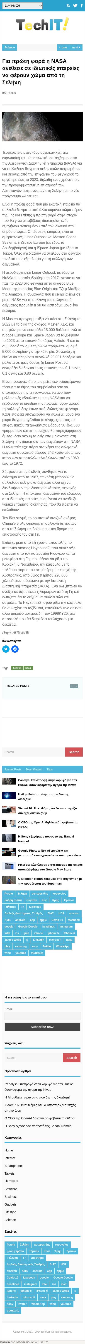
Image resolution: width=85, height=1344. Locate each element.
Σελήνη (17, 668)
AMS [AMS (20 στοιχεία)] (8, 920)
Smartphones (14, 1166)
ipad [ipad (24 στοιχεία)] (26, 933)
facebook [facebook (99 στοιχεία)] (74, 920)
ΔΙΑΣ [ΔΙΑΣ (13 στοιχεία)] (50, 913)
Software (11, 1189)
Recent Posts (13, 769)
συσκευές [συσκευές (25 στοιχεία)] (37, 953)
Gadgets (11, 1204)
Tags (50, 769)
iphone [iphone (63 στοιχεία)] (38, 933)
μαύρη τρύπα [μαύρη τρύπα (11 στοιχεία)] (13, 900)
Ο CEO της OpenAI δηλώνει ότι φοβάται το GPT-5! (40, 1118)
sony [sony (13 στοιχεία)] (35, 946)
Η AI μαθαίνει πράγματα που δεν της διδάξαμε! (37, 1097)
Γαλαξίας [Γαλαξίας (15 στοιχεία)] (10, 906)
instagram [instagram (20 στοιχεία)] (66, 926)
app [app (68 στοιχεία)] (32, 920)
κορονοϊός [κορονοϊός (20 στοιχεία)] (59, 893)
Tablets (10, 1173)
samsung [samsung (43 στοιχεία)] (21, 946)
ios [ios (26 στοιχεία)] (17, 933)
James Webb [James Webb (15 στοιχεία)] (13, 939)
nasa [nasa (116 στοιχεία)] (69, 939)
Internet (10, 1158)
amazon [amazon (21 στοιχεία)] (74, 913)
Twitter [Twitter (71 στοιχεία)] (47, 946)
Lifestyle (10, 1212)
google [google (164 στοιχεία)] (9, 926)
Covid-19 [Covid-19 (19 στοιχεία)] (57, 920)
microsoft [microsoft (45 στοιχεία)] (55, 939)
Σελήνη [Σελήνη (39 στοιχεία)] (22, 893)
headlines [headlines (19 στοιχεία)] (48, 926)
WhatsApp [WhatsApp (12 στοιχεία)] (62, 946)
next (76, 47)
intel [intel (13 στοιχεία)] (7, 933)
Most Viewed (34, 769)
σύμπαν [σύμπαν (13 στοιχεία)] (32, 900)
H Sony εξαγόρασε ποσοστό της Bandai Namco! (38, 1126)
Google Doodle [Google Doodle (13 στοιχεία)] (27, 926)
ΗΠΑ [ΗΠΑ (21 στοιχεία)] (61, 913)
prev (63, 47)
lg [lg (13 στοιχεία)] (27, 939)
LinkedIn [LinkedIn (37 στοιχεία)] (38, 939)
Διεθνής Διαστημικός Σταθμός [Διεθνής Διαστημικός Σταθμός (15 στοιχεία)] (24, 913)
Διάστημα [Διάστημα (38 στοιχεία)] (35, 906)
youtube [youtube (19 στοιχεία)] (20, 953)
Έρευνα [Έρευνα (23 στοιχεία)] (69, 900)
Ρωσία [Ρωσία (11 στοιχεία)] (9, 893)
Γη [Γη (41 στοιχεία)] (22, 906)
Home (9, 1150)
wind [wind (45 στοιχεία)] (8, 953)
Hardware (11, 1181)
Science (10, 47)
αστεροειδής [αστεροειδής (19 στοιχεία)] (40, 893)
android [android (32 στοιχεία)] (20, 920)
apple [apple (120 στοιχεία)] (43, 920)
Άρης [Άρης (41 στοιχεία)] (55, 900)
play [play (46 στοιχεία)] (7, 946)
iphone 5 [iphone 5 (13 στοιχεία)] (53, 933)
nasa (28, 668)
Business (11, 1197)
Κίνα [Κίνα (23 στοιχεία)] (44, 900)
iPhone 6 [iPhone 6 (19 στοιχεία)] (69, 933)
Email (8, 1009)
